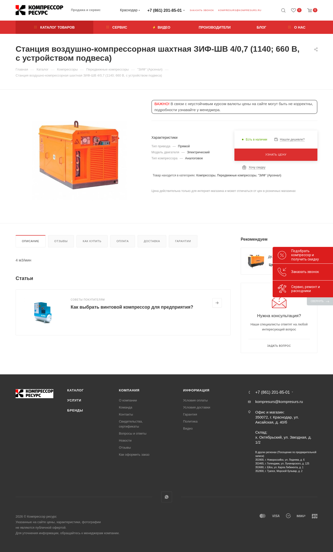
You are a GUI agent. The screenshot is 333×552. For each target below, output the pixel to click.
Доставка (152, 241)
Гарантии (183, 241)
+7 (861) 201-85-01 (164, 10)
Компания (129, 390)
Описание (30, 241)
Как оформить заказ (134, 454)
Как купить (92, 241)
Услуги (74, 400)
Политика (190, 421)
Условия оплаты (195, 400)
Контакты (126, 414)
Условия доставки (196, 407)
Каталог (75, 390)
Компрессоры (205, 175)
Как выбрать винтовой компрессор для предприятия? (132, 307)
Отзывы (61, 241)
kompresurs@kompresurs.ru (239, 10)
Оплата (122, 241)
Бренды (75, 410)
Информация (196, 390)
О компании (128, 400)
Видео (188, 428)
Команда (125, 407)
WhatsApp (166, 497)
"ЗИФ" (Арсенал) (269, 175)
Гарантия (190, 414)
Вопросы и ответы (132, 433)
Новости (125, 440)
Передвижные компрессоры (236, 175)
